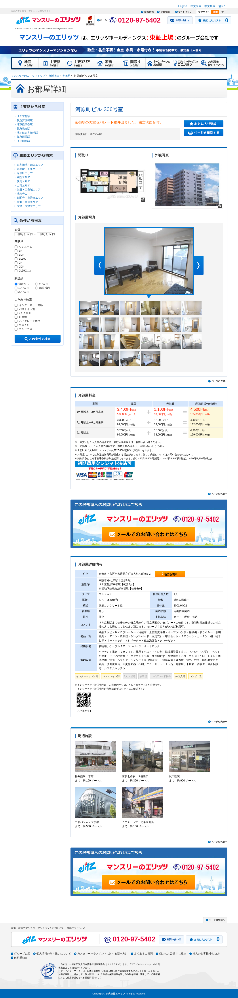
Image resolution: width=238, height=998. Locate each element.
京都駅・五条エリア (29, 169)
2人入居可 (25, 313)
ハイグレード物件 (29, 321)
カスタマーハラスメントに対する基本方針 (102, 953)
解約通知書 (20, 957)
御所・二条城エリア (29, 189)
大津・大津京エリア (29, 206)
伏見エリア (23, 181)
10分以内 (23, 287)
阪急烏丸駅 (23, 128)
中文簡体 (195, 6)
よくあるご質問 (143, 953)
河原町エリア (25, 173)
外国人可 (24, 325)
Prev (99, 265)
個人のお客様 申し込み (172, 953)
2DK (21, 266)
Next (199, 265)
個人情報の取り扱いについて (53, 953)
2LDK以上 (25, 270)
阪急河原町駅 (25, 120)
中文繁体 (209, 6)
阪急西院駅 (23, 136)
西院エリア (23, 177)
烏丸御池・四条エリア (30, 164)
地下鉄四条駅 (25, 124)
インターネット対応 (31, 305)
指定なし (23, 283)
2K (20, 262)
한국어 (222, 6)
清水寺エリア (25, 193)
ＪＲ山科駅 (23, 141)
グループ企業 (22, 953)
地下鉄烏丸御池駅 (27, 132)
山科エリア (23, 185)
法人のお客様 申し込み (206, 953)
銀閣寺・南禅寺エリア (30, 197)
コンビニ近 (25, 329)
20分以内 (23, 291)
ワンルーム (25, 246)
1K (20, 250)
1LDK (22, 258)
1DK (21, 254)
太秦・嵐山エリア (27, 201)
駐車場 (23, 317)
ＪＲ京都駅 (23, 116)
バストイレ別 (27, 309)
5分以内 (43, 283)
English (182, 6)
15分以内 (44, 287)
